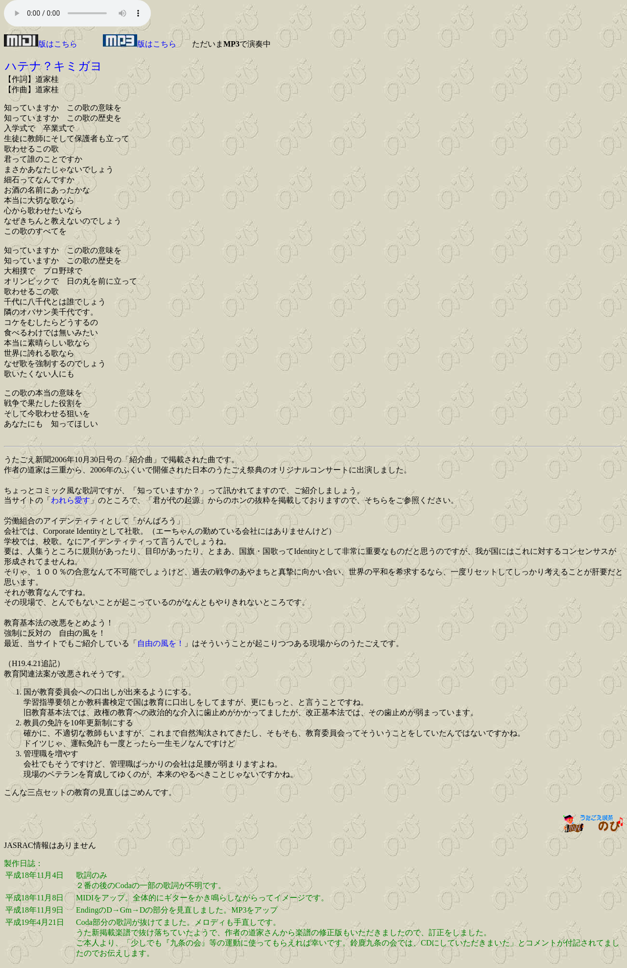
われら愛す (70, 500)
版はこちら (40, 44)
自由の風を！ (160, 643)
